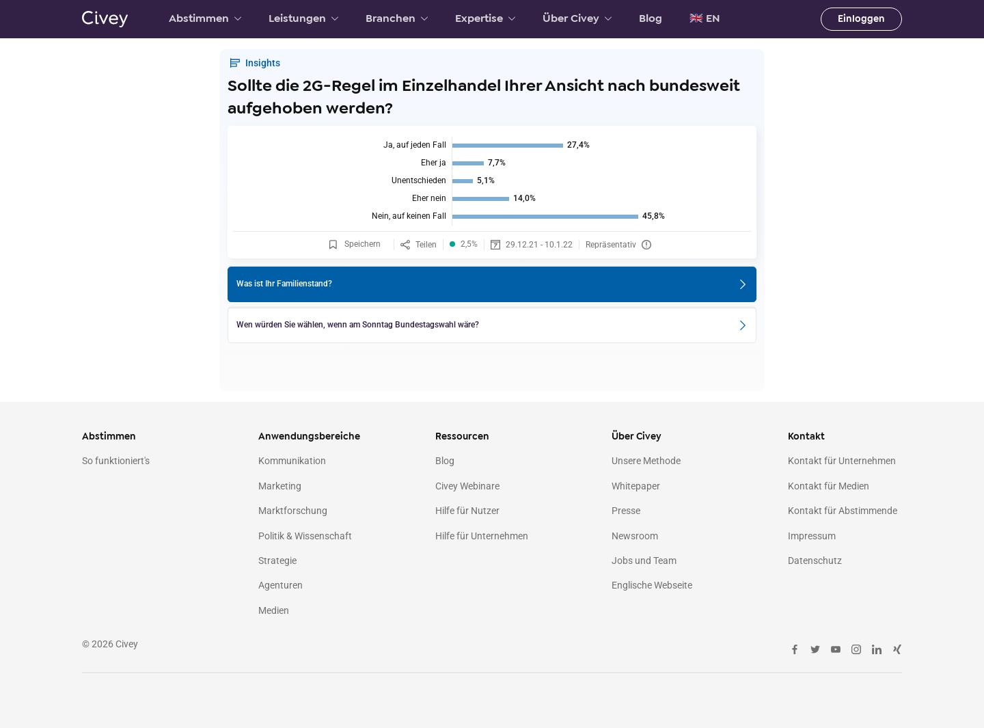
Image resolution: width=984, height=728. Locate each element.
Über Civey (577, 18)
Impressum (812, 535)
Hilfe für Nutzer (467, 510)
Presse (626, 510)
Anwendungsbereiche (309, 436)
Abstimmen (205, 18)
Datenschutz (815, 560)
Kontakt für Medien (828, 486)
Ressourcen (462, 436)
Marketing (279, 486)
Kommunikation (292, 460)
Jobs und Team (644, 560)
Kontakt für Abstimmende (842, 510)
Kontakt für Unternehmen (842, 460)
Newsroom (635, 535)
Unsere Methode (646, 460)
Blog (650, 18)
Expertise (485, 18)
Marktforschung (292, 510)
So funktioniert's (116, 460)
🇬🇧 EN (704, 18)
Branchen (397, 18)
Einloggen (861, 19)
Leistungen (303, 18)
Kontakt (806, 436)
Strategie (277, 560)
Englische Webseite (652, 585)
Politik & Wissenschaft (305, 535)
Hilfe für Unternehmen (481, 535)
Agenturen (280, 585)
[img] (492, 181)
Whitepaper (636, 486)
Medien (273, 610)
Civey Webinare (467, 486)
